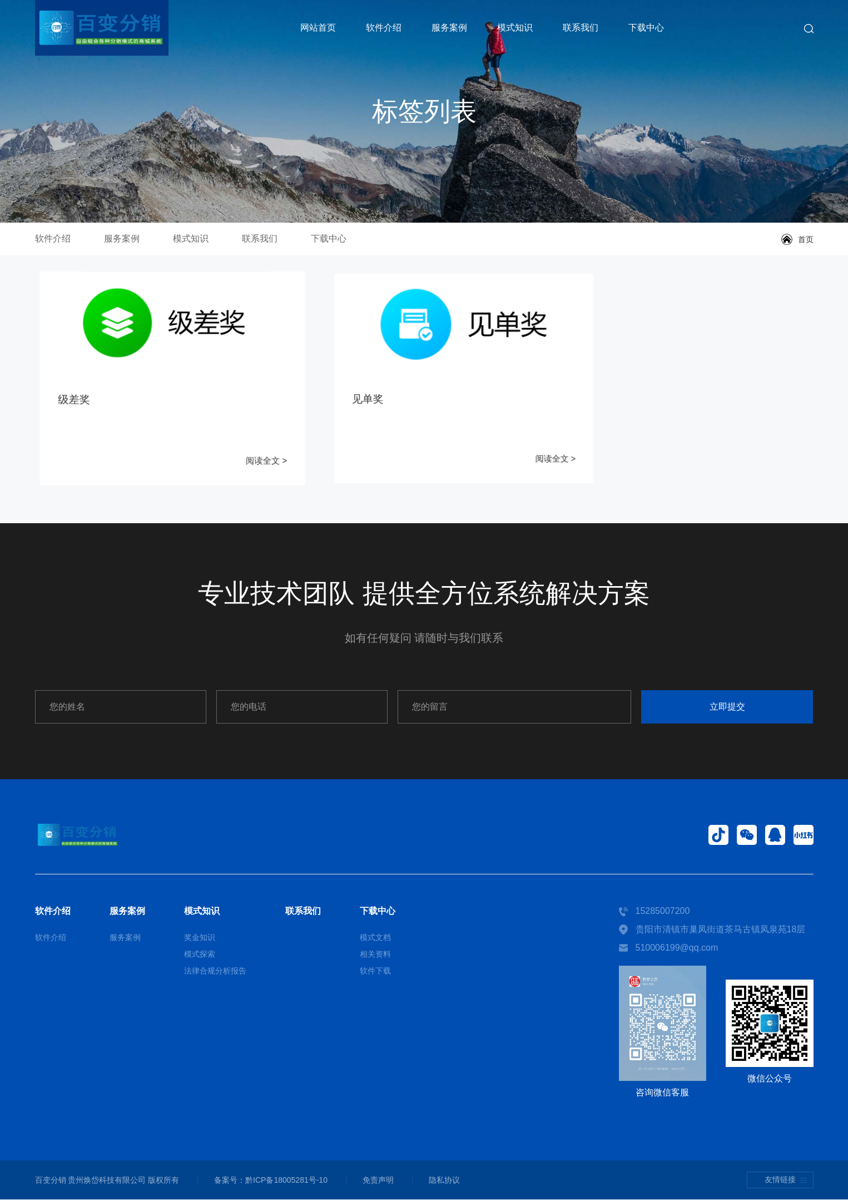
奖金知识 (199, 937)
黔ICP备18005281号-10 (287, 1180)
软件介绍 (383, 27)
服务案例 (449, 27)
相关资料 (375, 954)
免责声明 (380, 1180)
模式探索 (199, 954)
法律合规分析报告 (215, 971)
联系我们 (580, 27)
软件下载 (375, 971)
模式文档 (375, 937)
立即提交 (743, 707)
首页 (806, 239)
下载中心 (646, 27)
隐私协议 (447, 1180)
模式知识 (515, 27)
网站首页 (318, 27)
